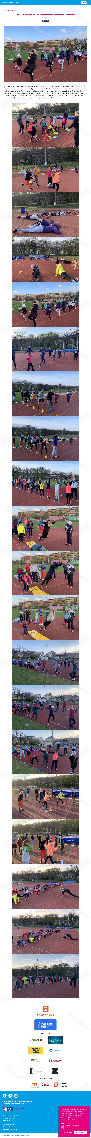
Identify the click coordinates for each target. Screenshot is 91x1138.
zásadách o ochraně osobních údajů (72, 1118)
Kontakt (84, 2)
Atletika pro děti (8, 1118)
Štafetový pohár (8, 1125)
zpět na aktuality (10, 10)
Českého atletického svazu (14, 1103)
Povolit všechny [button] (80, 1132)
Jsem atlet (6, 1120)
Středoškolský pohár (10, 1129)
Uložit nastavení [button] (67, 1132)
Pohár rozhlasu (8, 1127)
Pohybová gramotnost (10, 1116)
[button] (62, 1123)
